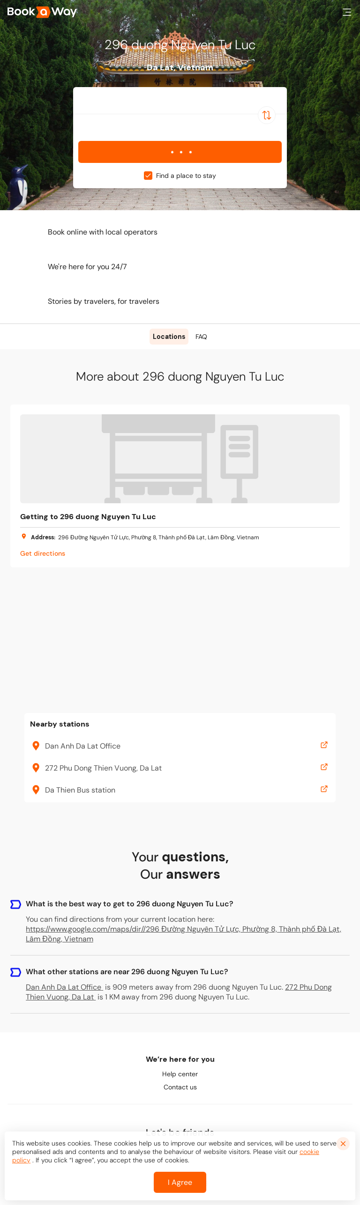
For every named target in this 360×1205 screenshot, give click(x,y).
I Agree (180, 1182)
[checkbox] (148, 175)
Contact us (180, 1087)
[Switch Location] (267, 115)
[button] (346, 12)
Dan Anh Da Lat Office (64, 987)
